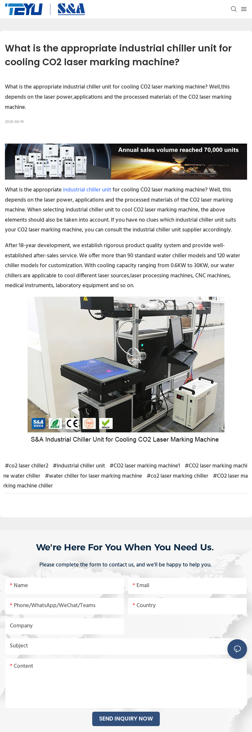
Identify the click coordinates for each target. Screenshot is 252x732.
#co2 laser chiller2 (26, 466)
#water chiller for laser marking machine (93, 476)
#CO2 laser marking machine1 (145, 466)
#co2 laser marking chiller (177, 476)
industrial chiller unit (87, 190)
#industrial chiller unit (79, 466)
